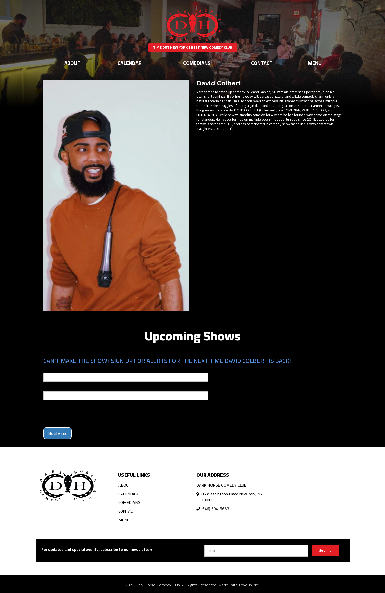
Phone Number (55, 387)
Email (48, 369)
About (72, 63)
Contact (261, 63)
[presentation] (82, 414)
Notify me (57, 433)
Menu (315, 63)
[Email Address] (256, 551)
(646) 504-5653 (215, 508)
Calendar (130, 63)
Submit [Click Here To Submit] (325, 550)
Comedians (196, 63)
